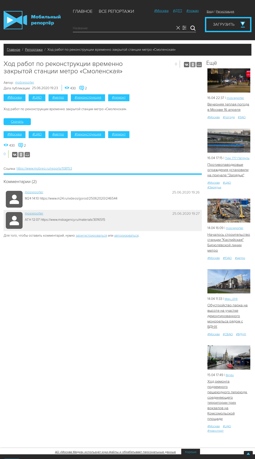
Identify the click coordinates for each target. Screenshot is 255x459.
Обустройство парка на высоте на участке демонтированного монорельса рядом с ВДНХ (227, 327)
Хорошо (190, 452)
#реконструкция (88, 97)
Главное (83, 11)
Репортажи (34, 49)
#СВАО (228, 346)
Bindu (230, 387)
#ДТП (177, 10)
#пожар (192, 10)
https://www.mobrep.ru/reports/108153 (44, 168)
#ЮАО (227, 269)
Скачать (17, 122)
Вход (210, 11)
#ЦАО (37, 97)
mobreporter (24, 82)
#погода (229, 117)
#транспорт (215, 443)
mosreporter (34, 192)
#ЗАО (242, 117)
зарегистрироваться (91, 236)
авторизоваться (126, 236)
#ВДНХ (241, 346)
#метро (58, 97)
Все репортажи (116, 11)
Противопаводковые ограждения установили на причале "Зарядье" (228, 175)
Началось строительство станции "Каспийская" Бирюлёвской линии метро (227, 251)
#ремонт (119, 97)
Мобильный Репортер (32, 20)
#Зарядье (214, 192)
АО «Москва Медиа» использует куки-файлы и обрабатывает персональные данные (115, 452)
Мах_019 (231, 310)
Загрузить (223, 24)
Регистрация (225, 11)
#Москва (161, 10)
